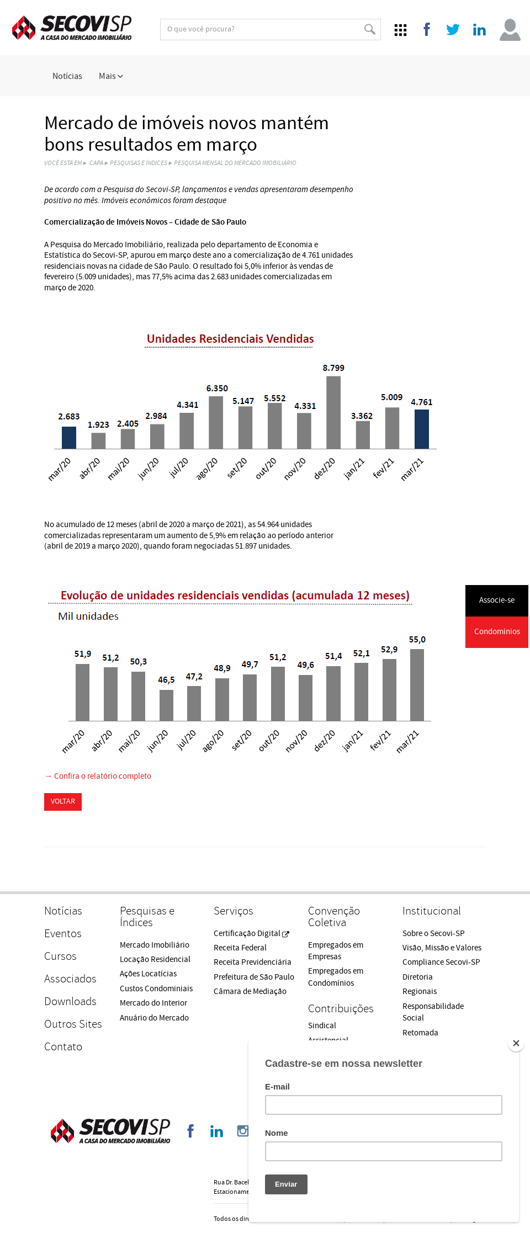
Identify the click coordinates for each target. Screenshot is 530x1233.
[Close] (516, 1043)
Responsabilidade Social (433, 1012)
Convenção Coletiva (334, 916)
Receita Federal (240, 948)
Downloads (70, 1001)
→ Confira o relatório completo (97, 776)
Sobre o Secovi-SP (433, 933)
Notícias (67, 76)
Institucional (431, 911)
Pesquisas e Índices (138, 163)
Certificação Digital (251, 933)
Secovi (71, 27)
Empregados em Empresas (335, 951)
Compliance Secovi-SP (441, 962)
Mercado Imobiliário (154, 945)
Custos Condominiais (156, 989)
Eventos (63, 933)
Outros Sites (73, 1024)
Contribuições (341, 1008)
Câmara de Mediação (250, 991)
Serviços (233, 911)
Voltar (63, 801)
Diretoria (417, 977)
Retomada (420, 1033)
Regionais (419, 991)
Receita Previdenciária (253, 962)
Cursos (60, 956)
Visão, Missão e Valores (441, 948)
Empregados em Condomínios (335, 977)
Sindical (322, 1026)
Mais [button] (111, 76)
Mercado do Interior (153, 1003)
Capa (96, 163)
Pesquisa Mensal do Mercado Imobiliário (235, 163)
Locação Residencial (155, 959)
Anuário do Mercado (154, 1018)
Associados (70, 979)
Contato (63, 1047)
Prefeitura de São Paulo (254, 977)
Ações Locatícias (148, 974)
